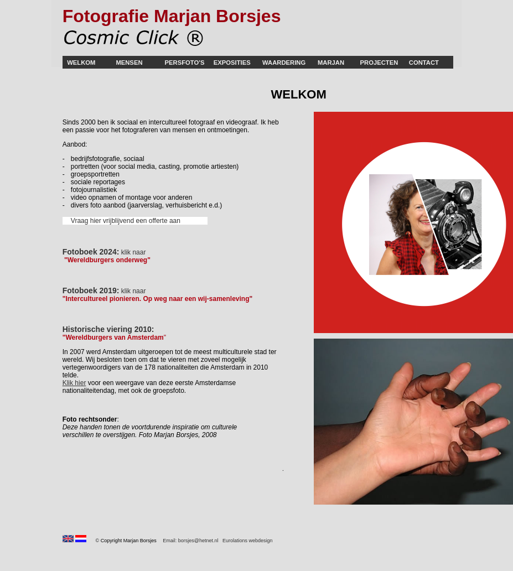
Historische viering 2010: (108, 329)
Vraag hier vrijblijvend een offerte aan (125, 221)
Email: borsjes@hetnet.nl (190, 540)
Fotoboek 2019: (91, 290)
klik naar (133, 291)
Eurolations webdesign (247, 540)
